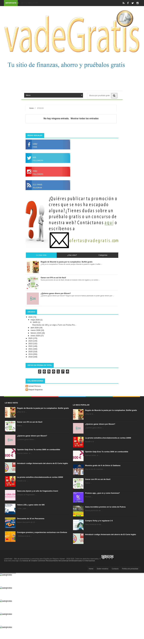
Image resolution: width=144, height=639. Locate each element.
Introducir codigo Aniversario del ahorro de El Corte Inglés (42, 463)
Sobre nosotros (102, 569)
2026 (30, 317)
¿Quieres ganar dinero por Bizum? (32, 436)
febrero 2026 (36, 333)
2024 (30, 341)
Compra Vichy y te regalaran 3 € (99, 521)
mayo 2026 (35, 320)
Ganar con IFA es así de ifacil (29, 422)
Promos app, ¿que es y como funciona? (102, 493)
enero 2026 (35, 336)
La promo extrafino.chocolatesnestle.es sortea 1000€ (40, 477)
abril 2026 (35, 328)
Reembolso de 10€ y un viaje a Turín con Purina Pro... (54, 325)
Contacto (115, 569)
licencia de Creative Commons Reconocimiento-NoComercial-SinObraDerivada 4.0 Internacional (58, 561)
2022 (30, 346)
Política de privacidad (130, 569)
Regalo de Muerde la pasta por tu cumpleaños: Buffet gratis (43, 408)
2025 (30, 338)
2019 (30, 354)
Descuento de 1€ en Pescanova (30, 518)
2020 (30, 351)
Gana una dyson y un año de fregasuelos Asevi (37, 491)
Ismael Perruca (34, 386)
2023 (30, 343)
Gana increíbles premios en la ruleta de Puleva (105, 507)
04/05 (35, 322)
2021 (30, 349)
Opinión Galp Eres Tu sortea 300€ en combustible (38, 449)
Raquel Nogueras (35, 389)
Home (31, 108)
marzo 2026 (36, 330)
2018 (30, 357)
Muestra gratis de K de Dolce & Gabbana (102, 465)
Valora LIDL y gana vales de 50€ (31, 505)
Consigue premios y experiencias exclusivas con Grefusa (42, 532)
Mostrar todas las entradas (84, 118)
